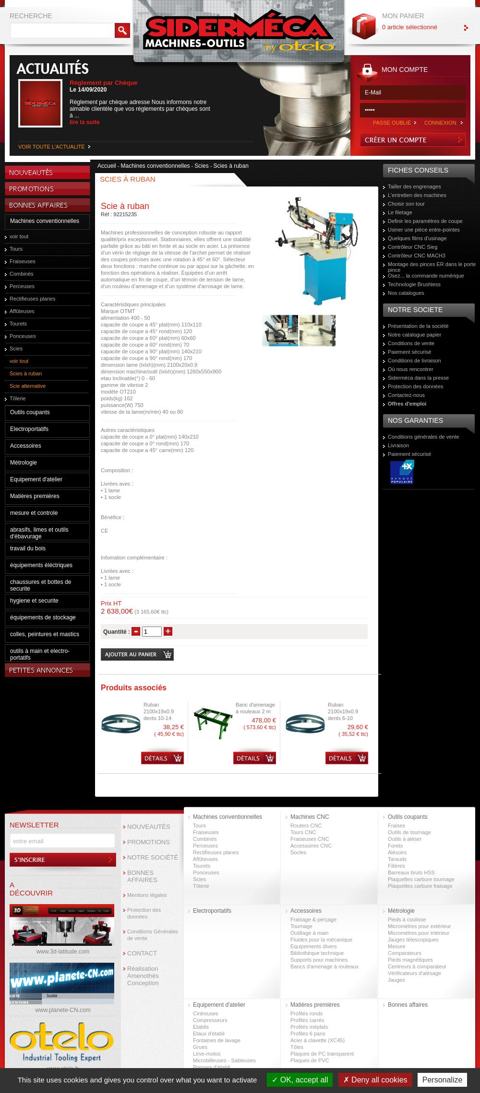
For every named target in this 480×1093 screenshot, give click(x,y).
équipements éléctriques (41, 565)
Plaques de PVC (309, 1060)
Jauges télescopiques (413, 939)
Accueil (106, 166)
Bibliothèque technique (317, 953)
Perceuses (22, 286)
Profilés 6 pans (307, 1033)
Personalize (442, 1080)
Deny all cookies (375, 1080)
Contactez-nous (406, 395)
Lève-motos (206, 1054)
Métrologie (23, 462)
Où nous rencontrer (410, 369)
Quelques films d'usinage (417, 238)
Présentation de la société (418, 326)
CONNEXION (440, 123)
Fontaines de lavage (216, 1040)
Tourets (18, 323)
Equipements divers (313, 946)
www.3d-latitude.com (63, 951)
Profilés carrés (307, 1020)
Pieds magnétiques (410, 960)
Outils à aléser (404, 839)
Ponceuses (23, 336)
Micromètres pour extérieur (419, 926)
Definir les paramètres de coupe (425, 221)
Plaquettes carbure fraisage (420, 886)
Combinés (22, 274)
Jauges (396, 980)
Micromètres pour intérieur (418, 933)
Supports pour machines (319, 960)
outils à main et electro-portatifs (40, 654)
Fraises (396, 825)
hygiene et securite (34, 600)
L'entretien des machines (417, 195)
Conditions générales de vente (423, 437)
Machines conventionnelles (44, 221)
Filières (396, 866)
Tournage (301, 926)
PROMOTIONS (148, 842)
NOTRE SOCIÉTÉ (152, 857)
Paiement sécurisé (410, 352)
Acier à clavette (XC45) (317, 1040)
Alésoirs (397, 852)
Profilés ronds (306, 1013)
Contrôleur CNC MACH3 (416, 255)
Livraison (398, 445)
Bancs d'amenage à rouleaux (324, 966)
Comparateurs (404, 953)
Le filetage (400, 212)
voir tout (19, 236)
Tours (16, 249)
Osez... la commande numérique (426, 276)
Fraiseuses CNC (309, 839)
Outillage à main (309, 933)
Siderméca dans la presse (418, 378)
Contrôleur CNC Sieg (412, 247)
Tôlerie (18, 398)
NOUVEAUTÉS (148, 826)
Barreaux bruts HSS (411, 872)
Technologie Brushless (414, 284)
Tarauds (397, 859)
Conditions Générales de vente (152, 935)
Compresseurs (210, 1020)
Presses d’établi (211, 1067)
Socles (298, 852)
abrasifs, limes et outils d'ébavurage (39, 533)
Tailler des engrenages (414, 186)
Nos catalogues (406, 293)
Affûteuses (22, 311)
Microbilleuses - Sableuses (224, 1060)
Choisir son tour (406, 204)
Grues (200, 1047)
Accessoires (25, 445)
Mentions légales (147, 895)
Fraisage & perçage (313, 919)
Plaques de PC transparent (322, 1054)
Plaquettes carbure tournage (421, 879)
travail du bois (28, 548)
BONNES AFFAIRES (142, 876)
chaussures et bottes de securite (40, 585)
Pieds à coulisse (407, 919)
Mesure (397, 946)
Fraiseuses (23, 261)
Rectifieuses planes (32, 299)
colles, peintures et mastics (44, 634)
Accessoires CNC (311, 846)
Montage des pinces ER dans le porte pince (432, 267)
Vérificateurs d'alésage (414, 973)
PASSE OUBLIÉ (392, 123)
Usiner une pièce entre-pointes (424, 230)
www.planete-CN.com (62, 1010)
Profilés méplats (309, 1027)
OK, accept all (300, 1080)
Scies (16, 348)
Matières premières (35, 496)
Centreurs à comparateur (417, 966)
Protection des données (416, 386)
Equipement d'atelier (36, 479)
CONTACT (142, 953)
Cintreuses (205, 1013)
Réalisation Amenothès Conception (143, 976)
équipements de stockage (43, 617)
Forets (395, 846)
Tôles (296, 1047)
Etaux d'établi (209, 1033)
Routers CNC (306, 825)
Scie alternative (28, 386)
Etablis (201, 1027)
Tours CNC (303, 832)
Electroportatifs (29, 429)
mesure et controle (34, 513)
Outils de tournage (409, 832)
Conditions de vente (411, 343)
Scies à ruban (26, 373)
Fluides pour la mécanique (321, 939)
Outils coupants (30, 412)
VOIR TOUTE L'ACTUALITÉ (51, 147)
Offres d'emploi (407, 404)
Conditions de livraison (414, 360)
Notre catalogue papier (414, 334)
